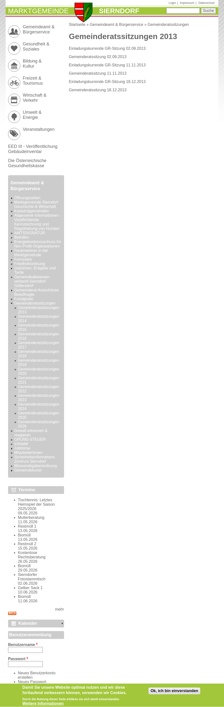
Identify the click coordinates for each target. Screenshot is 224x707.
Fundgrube (23, 299)
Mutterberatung (31, 517)
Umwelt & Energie (32, 115)
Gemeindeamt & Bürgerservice (116, 24)
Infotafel (21, 444)
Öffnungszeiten (27, 198)
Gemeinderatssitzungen (168, 24)
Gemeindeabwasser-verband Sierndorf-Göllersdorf (32, 281)
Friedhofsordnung (29, 264)
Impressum (187, 3)
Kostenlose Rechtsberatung (31, 555)
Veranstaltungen (39, 129)
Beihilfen (21, 237)
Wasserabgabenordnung (35, 466)
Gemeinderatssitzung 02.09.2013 (98, 57)
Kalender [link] (27, 623)
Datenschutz (206, 3)
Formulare (23, 259)
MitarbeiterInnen (28, 453)
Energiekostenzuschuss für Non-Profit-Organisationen (37, 244)
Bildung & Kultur (32, 64)
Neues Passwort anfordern (32, 684)
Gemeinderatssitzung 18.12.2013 (98, 90)
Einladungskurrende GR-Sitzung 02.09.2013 (107, 48)
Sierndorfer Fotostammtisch (31, 577)
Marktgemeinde (38, 11)
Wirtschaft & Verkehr (34, 98)
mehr (59, 609)
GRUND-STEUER (30, 439)
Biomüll (24, 535)
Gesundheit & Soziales (36, 46)
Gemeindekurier (28, 470)
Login (172, 3)
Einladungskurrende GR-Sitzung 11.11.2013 (107, 65)
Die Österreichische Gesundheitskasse (27, 163)
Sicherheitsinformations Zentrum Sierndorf (34, 459)
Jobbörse (22, 448)
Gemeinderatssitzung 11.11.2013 (98, 73)
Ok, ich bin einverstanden (174, 692)
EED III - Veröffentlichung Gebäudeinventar (32, 149)
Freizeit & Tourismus (33, 81)
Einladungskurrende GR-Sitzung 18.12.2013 (107, 82)
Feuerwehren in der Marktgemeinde (31, 252)
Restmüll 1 (27, 526)
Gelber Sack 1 (30, 588)
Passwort (18, 659)
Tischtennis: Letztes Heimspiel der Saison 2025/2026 (36, 504)
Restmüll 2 (27, 544)
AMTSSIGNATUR (29, 233)
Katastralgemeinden (31, 211)
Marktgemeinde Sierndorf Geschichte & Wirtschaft (36, 204)
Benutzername (23, 645)
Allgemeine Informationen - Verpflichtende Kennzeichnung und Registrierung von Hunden (37, 222)
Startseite (77, 24)
